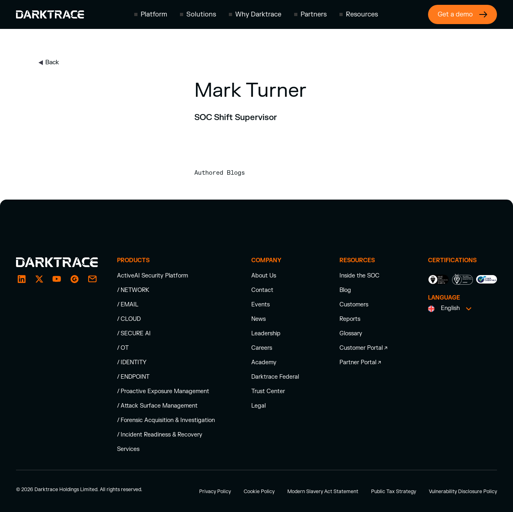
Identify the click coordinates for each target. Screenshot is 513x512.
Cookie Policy (259, 491)
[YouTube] (57, 279)
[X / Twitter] (39, 279)
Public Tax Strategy (393, 491)
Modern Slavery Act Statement (322, 491)
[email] (74, 279)
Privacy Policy (215, 491)
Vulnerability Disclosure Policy (463, 491)
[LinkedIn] (21, 279)
